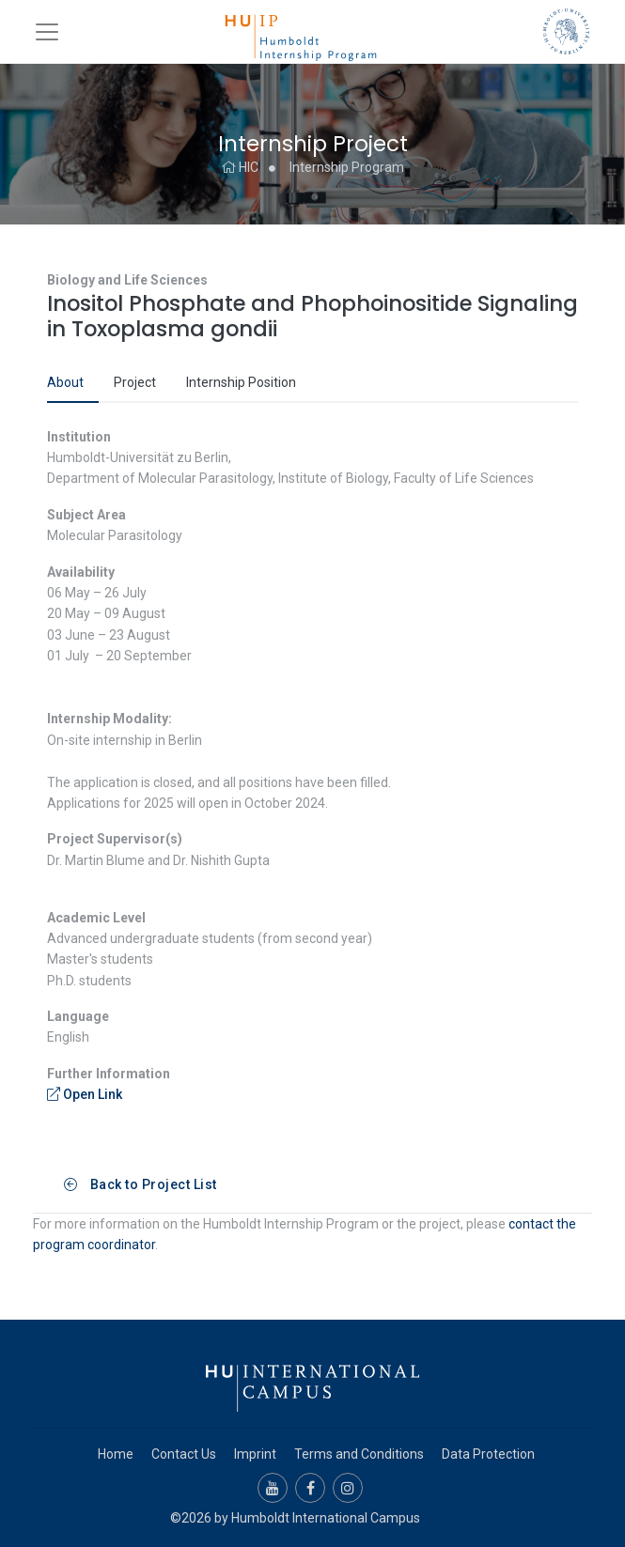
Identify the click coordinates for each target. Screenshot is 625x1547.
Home (115, 1454)
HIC (239, 167)
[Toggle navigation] (47, 32)
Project (135, 382)
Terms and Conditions (359, 1454)
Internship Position (241, 382)
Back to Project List (140, 1184)
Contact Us (183, 1454)
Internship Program (346, 167)
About (65, 382)
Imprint (255, 1454)
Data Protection (488, 1454)
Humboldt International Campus (325, 1517)
